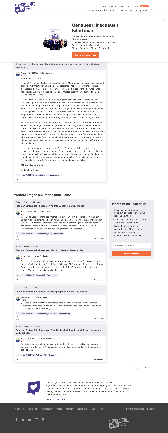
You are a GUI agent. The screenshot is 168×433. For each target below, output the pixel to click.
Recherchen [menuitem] (127, 10)
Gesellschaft (41, 175)
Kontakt (135, 6)
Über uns (122, 6)
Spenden (144, 6)
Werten (57, 394)
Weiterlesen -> (99, 238)
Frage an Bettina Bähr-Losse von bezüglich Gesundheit (50, 206)
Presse (59, 409)
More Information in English (140, 408)
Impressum (46, 409)
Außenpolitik (41, 355)
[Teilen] (17, 179)
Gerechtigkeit (52, 275)
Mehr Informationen (55, 399)
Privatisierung (53, 175)
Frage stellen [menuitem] (95, 10)
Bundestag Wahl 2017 (25, 175)
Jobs (94, 409)
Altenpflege (58, 234)
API (101, 409)
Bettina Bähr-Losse (47, 73)
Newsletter (112, 6)
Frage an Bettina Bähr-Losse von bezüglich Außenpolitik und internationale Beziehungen (60, 331)
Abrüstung (52, 355)
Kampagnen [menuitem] (141, 10)
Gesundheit (40, 275)
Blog (128, 6)
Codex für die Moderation (94, 391)
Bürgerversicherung (62, 314)
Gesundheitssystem (44, 234)
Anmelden (103, 6)
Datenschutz (83, 409)
